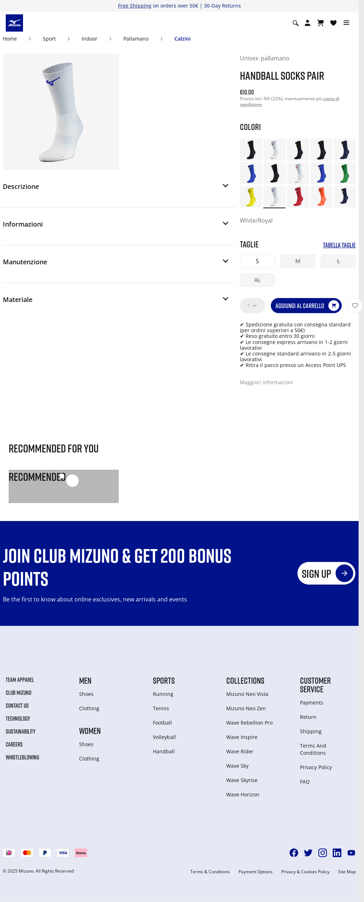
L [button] (338, 261)
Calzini (182, 38)
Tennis (161, 708)
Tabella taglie (339, 245)
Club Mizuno (18, 692)
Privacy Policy (316, 767)
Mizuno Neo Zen (246, 708)
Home (10, 38)
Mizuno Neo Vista (247, 694)
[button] (116, 188)
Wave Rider (240, 751)
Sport (49, 38)
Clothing (89, 708)
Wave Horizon (242, 794)
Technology (18, 718)
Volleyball (164, 737)
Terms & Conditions (210, 871)
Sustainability (21, 731)
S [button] (257, 261)
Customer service (315, 684)
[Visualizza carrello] (320, 23)
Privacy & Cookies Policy (305, 871)
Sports (164, 680)
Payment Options (255, 871)
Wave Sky (237, 765)
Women (90, 730)
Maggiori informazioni (266, 382)
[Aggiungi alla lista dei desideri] (355, 305)
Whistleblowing (22, 757)
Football (162, 722)
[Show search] (295, 23)
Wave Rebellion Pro (249, 722)
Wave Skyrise (242, 780)
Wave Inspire (242, 737)
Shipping (311, 731)
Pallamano (136, 38)
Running (163, 694)
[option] (251, 150)
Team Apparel (20, 679)
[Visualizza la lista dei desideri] (333, 23)
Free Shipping (134, 5)
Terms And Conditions (313, 749)
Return (308, 716)
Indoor (89, 38)
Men (85, 680)
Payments (311, 702)
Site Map (347, 871)
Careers (14, 744)
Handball (164, 751)
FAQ (305, 781)
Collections (245, 680)
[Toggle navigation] (346, 23)
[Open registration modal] (307, 23)
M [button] (297, 261)
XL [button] (257, 280)
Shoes (86, 694)
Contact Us (17, 705)
